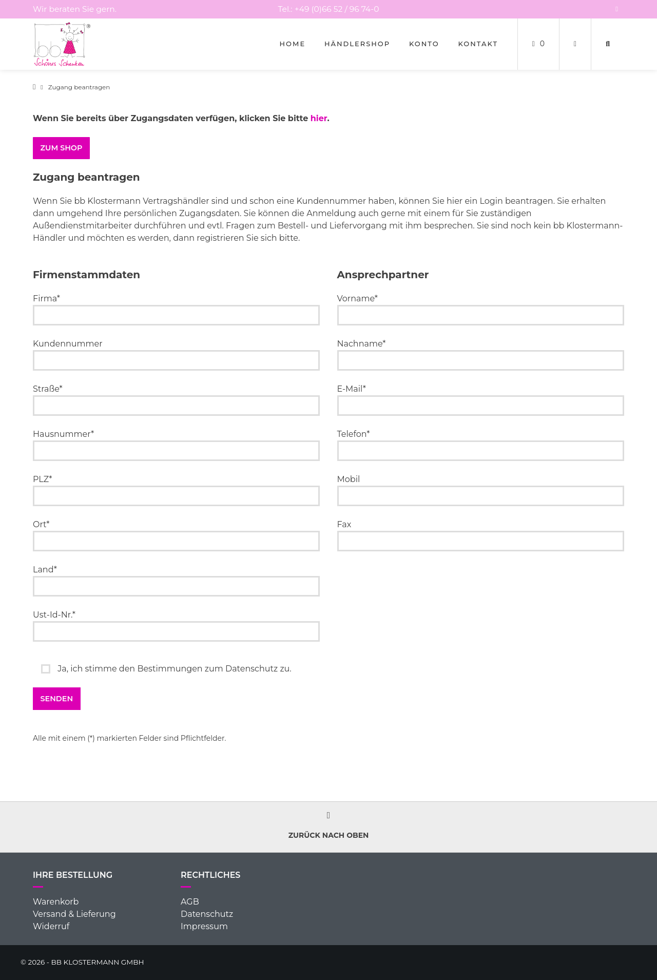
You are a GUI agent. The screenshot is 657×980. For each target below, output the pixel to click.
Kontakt (478, 44)
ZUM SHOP (62, 147)
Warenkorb (56, 902)
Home (293, 44)
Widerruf (51, 926)
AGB (190, 902)
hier (319, 118)
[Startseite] (62, 44)
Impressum (204, 926)
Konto (424, 44)
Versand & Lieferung (74, 914)
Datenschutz (207, 914)
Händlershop (357, 44)
